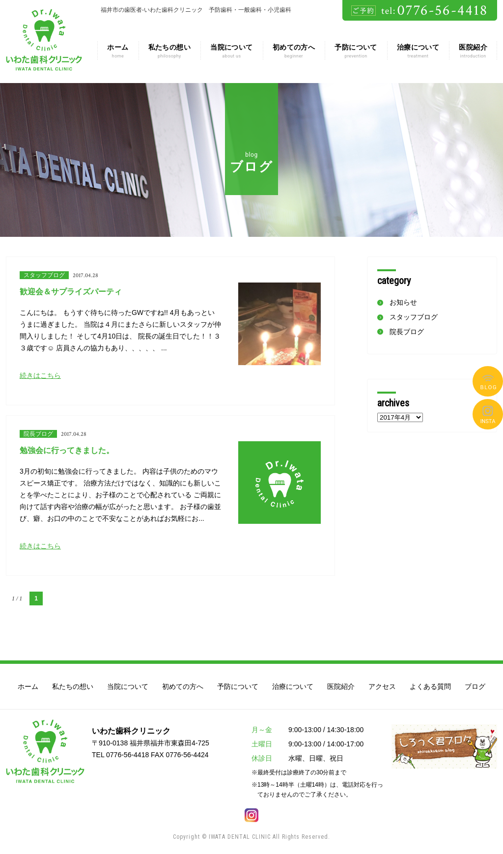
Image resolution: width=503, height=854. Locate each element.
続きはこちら (40, 375)
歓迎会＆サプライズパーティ (71, 291)
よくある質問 (488, 414)
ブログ (488, 381)
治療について (418, 51)
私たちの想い (169, 51)
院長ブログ (38, 433)
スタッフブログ (44, 275)
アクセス (382, 686)
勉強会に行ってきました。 (67, 450)
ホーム (117, 51)
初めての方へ (294, 51)
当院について (231, 51)
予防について (356, 51)
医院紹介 (473, 51)
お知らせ (403, 302)
